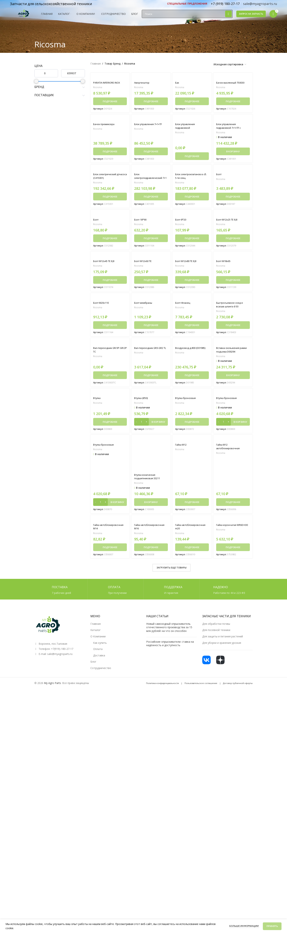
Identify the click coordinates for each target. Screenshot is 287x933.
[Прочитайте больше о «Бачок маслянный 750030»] (233, 101)
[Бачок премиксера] (110, 119)
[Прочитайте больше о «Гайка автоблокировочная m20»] (192, 549)
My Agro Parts (52, 685)
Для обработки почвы (216, 626)
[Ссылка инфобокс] (187, 4)
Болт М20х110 (102, 304)
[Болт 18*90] (151, 215)
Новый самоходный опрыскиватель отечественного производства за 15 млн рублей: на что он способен (169, 629)
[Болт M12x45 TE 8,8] (110, 257)
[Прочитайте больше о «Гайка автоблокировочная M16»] (151, 549)
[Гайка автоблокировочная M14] (110, 521)
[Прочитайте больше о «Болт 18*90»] (151, 239)
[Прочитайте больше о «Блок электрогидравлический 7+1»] (151, 197)
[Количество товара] (141, 423)
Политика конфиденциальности (162, 685)
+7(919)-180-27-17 (62, 651)
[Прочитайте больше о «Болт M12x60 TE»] (151, 281)
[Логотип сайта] (23, 16)
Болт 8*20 (181, 220)
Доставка (99, 657)
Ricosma (98, 87)
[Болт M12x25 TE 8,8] (233, 215)
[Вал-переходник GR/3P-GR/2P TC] (110, 344)
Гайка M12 (181, 446)
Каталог (95, 632)
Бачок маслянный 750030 (232, 82)
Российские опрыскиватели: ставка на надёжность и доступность (170, 645)
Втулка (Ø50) (142, 400)
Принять (272, 926)
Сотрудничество (100, 670)
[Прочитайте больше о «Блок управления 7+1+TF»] (151, 152)
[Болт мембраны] (151, 299)
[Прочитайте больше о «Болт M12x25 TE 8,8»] (233, 239)
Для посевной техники (216, 632)
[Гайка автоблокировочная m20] (192, 521)
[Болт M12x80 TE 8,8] (192, 257)
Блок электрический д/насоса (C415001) (107, 176)
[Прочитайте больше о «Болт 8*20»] (192, 239)
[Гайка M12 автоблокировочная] (233, 441)
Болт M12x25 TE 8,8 (228, 220)
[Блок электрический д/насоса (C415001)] (110, 169)
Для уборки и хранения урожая (221, 644)
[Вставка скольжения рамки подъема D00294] (233, 344)
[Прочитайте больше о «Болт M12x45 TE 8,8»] (110, 281)
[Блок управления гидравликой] (192, 119)
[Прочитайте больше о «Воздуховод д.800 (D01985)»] (192, 377)
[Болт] (233, 169)
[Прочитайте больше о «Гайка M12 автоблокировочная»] (233, 504)
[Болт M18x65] (233, 257)
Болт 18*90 (141, 220)
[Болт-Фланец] (192, 299)
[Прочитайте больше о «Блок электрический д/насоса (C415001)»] (110, 197)
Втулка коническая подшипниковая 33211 (148, 478)
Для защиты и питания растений (222, 638)
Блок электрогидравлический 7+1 (149, 178)
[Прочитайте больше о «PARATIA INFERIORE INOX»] (110, 101)
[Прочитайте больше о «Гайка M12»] (192, 504)
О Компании (98, 638)
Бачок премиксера (104, 124)
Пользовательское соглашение (200, 685)
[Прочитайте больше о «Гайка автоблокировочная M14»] (110, 549)
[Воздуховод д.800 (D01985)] (192, 344)
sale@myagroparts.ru (59, 656)
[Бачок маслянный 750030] (233, 77)
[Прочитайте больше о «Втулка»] (110, 423)
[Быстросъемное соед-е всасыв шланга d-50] (233, 299)
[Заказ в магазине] (230, 64)
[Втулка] (110, 395)
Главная (95, 63)
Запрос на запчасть (251, 16)
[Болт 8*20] (192, 215)
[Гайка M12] (192, 441)
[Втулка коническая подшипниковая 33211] (151, 456)
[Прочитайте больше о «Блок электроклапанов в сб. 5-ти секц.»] (192, 197)
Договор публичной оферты (238, 685)
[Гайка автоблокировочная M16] (151, 521)
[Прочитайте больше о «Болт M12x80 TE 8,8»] (192, 281)
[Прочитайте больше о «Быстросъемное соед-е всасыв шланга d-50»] (233, 326)
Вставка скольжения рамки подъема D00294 (231, 351)
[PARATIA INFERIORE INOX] (110, 77)
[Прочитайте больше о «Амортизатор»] (151, 101)
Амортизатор (142, 82)
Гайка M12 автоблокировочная (229, 448)
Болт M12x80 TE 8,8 (187, 262)
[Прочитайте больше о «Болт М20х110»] (110, 326)
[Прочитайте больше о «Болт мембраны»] (151, 326)
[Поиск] (187, 17)
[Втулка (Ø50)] (151, 395)
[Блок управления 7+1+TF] (151, 119)
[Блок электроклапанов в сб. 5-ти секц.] (192, 169)
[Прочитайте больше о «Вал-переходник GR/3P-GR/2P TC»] (110, 377)
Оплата (97, 651)
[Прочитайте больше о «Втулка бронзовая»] (192, 423)
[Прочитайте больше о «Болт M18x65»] (233, 281)
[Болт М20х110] (110, 299)
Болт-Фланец (183, 304)
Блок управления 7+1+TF (149, 124)
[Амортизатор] (151, 77)
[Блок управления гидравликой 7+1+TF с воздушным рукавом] (233, 119)
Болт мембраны (144, 304)
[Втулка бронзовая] (192, 395)
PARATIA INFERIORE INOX (109, 82)
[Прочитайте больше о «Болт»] (233, 197)
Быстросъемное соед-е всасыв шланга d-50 (230, 306)
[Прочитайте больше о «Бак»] (192, 101)
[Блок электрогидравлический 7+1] (151, 169)
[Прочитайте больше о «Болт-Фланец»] (192, 326)
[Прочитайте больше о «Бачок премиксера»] (110, 152)
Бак (177, 82)
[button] (233, 152)
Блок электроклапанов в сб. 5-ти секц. (190, 176)
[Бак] (192, 77)
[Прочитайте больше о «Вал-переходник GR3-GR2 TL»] (151, 377)
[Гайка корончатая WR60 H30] (233, 521)
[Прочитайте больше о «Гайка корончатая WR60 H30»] (233, 549)
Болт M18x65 (224, 262)
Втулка (97, 400)
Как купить (100, 644)
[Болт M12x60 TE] (151, 257)
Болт (219, 175)
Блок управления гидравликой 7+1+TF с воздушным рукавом (230, 128)
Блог (93, 664)
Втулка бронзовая (186, 400)
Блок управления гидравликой (185, 126)
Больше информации (244, 926)
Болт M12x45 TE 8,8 (105, 262)
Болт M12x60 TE (144, 262)
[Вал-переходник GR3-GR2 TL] (151, 344)
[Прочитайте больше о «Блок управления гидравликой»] (192, 156)
